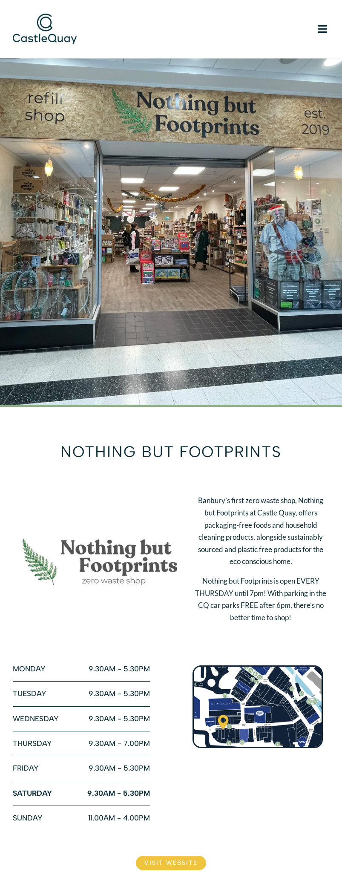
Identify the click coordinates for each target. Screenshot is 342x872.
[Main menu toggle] (322, 29)
